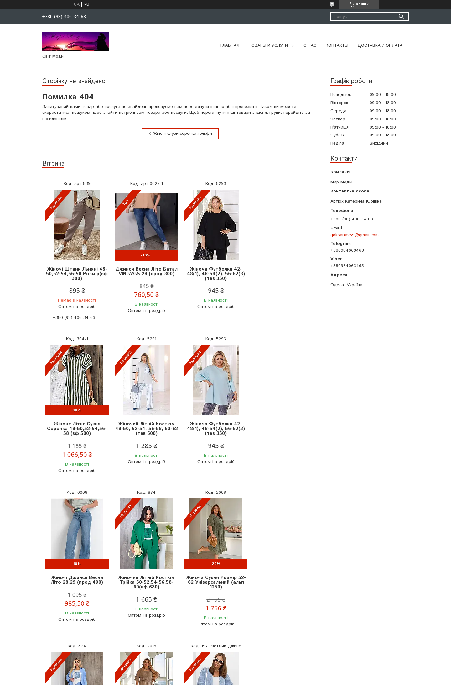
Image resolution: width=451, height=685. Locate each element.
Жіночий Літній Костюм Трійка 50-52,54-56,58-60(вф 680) (283, 429)
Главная (229, 46)
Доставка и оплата (380, 46)
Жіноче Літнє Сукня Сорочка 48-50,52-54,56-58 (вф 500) (284, 274)
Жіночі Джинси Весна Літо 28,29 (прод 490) (215, 426)
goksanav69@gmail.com (354, 235)
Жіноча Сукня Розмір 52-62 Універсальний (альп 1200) (215, 578)
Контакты (337, 46)
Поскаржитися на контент (211, 679)
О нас (309, 46)
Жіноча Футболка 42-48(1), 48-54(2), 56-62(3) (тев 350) (215, 274)
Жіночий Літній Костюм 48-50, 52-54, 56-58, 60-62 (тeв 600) (76, 429)
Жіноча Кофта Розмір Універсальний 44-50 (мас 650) (283, 578)
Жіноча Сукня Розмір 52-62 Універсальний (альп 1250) (77, 578)
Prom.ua (255, 673)
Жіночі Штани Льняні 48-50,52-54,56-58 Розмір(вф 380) (77, 274)
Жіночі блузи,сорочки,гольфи (182, 133)
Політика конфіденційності (261, 679)
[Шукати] (401, 16)
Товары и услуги (268, 46)
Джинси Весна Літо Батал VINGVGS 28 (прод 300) (146, 271)
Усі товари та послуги (177, 647)
